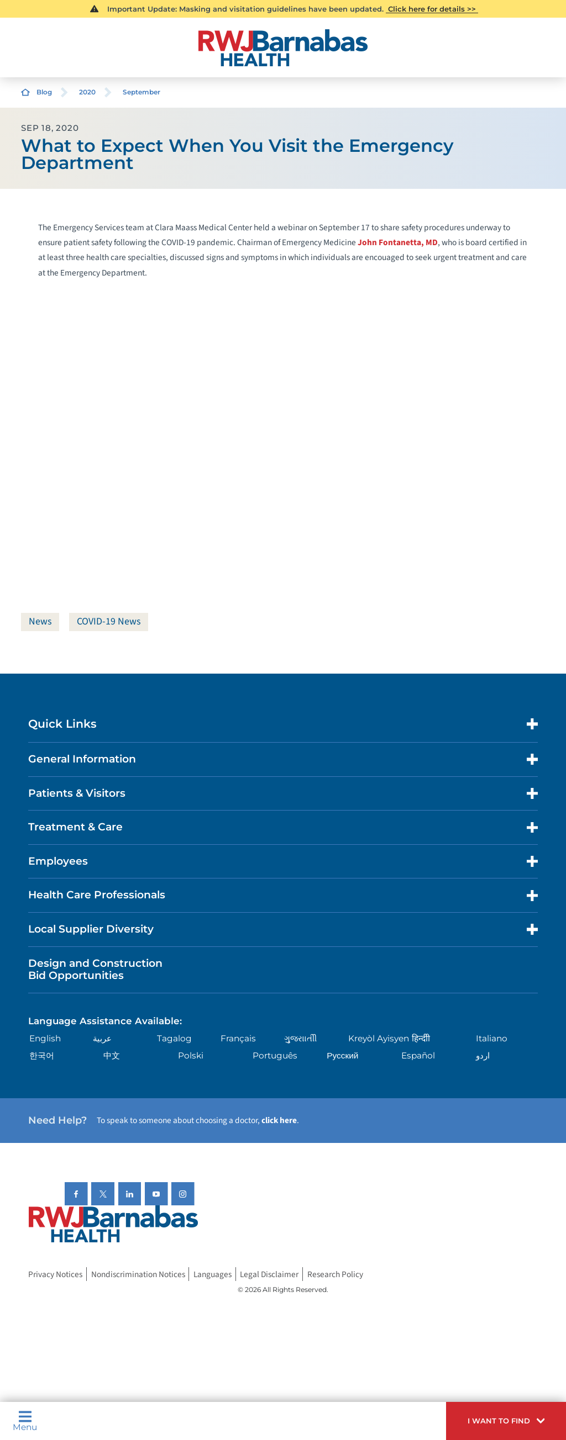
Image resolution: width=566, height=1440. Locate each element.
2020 (87, 92)
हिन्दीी (421, 1038)
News (40, 621)
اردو (483, 1055)
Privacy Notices (55, 1274)
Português (275, 1055)
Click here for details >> (432, 8)
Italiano (491, 1038)
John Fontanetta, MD (398, 242)
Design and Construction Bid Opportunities (95, 969)
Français (238, 1038)
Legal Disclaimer (269, 1274)
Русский (342, 1055)
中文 (111, 1055)
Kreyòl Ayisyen (378, 1038)
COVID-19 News (109, 621)
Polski (190, 1055)
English (45, 1038)
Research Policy (335, 1274)
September (141, 92)
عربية (102, 1038)
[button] (506, 1421)
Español (418, 1055)
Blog (44, 92)
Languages (212, 1274)
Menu (25, 1420)
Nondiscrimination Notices (138, 1274)
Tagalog (174, 1038)
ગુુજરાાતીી (300, 1038)
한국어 (41, 1055)
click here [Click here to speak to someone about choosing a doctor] (279, 1120)
